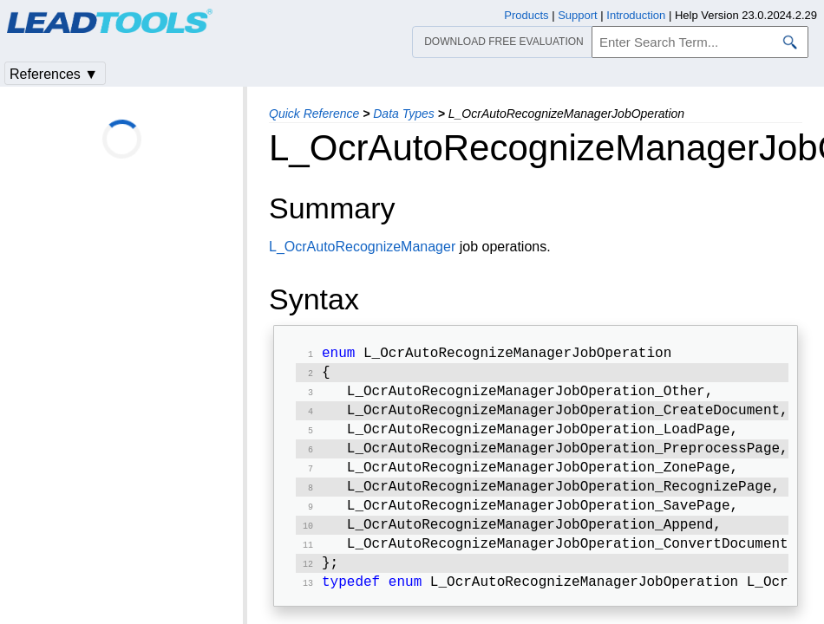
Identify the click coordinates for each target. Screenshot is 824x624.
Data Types (404, 113)
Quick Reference (314, 113)
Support (578, 15)
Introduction (635, 15)
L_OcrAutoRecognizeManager (362, 246)
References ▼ (54, 74)
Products (526, 15)
